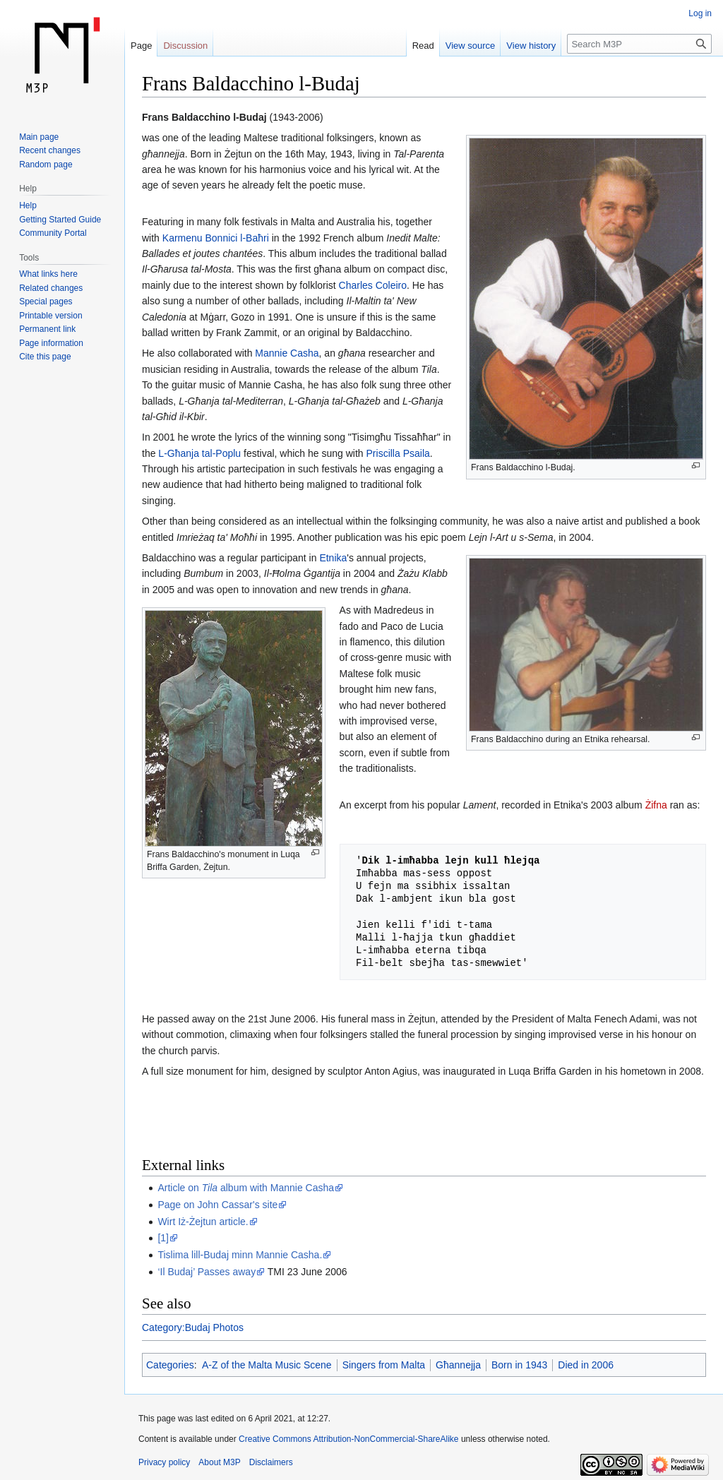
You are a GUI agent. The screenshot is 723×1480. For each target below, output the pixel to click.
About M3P (219, 1462)
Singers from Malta (383, 1365)
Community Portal (52, 233)
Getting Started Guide (60, 220)
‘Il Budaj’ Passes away (206, 1271)
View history (531, 45)
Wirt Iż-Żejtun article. (202, 1221)
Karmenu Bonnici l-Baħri (215, 238)
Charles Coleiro (373, 285)
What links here (48, 274)
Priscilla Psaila (398, 453)
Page (141, 45)
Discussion (185, 45)
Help (28, 205)
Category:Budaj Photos (193, 1327)
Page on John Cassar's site (217, 1204)
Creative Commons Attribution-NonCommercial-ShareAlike (348, 1439)
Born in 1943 (519, 1365)
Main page (39, 137)
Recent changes (49, 150)
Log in (700, 13)
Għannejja (458, 1365)
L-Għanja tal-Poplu (199, 453)
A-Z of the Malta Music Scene (267, 1365)
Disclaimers (271, 1462)
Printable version (50, 316)
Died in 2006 (586, 1365)
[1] (163, 1237)
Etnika (333, 557)
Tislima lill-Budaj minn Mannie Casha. (239, 1254)
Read (423, 45)
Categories (170, 1365)
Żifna (656, 805)
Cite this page (45, 357)
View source (471, 45)
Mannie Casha (286, 353)
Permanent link (47, 329)
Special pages (45, 301)
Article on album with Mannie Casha (245, 1187)
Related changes (51, 288)
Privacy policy (164, 1462)
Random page (45, 164)
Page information (51, 343)
